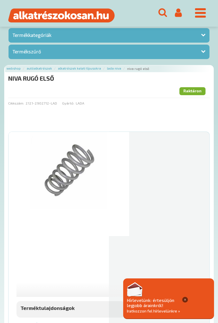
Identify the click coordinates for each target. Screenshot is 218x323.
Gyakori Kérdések (115, 272)
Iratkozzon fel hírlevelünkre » (181, 310)
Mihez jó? (128, 222)
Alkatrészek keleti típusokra (79, 70)
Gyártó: (68, 104)
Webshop (14, 70)
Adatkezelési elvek (26, 278)
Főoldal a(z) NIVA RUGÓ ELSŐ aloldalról (42, 254)
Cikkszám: (16, 104)
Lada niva (114, 70)
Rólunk (37, 272)
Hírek (52, 272)
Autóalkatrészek (39, 70)
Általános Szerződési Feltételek (165, 272)
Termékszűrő (26, 53)
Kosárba (187, 238)
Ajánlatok (17, 272)
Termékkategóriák (31, 36)
